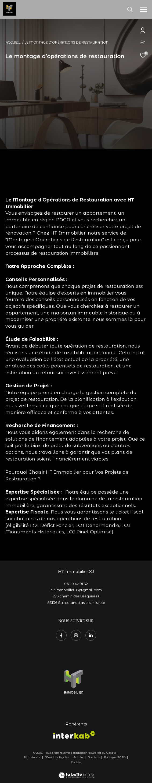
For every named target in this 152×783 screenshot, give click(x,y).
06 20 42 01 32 (76, 584)
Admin (78, 757)
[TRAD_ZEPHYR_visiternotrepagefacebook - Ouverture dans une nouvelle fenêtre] (61, 635)
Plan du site (32, 757)
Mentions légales (57, 757)
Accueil (12, 42)
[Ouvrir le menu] (143, 9)
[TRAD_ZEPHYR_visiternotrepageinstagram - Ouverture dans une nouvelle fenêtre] (76, 635)
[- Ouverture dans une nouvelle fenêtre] (74, 681)
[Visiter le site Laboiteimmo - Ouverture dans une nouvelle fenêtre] (76, 771)
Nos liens (94, 757)
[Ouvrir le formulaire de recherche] (130, 9)
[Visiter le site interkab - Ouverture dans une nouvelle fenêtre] (74, 735)
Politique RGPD (114, 757)
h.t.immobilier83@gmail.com (76, 590)
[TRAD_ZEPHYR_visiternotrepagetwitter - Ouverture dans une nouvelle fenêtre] (90, 635)
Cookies (76, 762)
